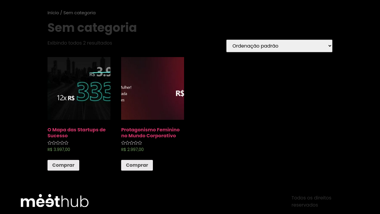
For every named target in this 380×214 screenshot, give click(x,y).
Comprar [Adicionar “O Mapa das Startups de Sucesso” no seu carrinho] (63, 165)
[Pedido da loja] (279, 46)
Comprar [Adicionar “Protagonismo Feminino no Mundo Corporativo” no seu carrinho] (137, 165)
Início (53, 13)
